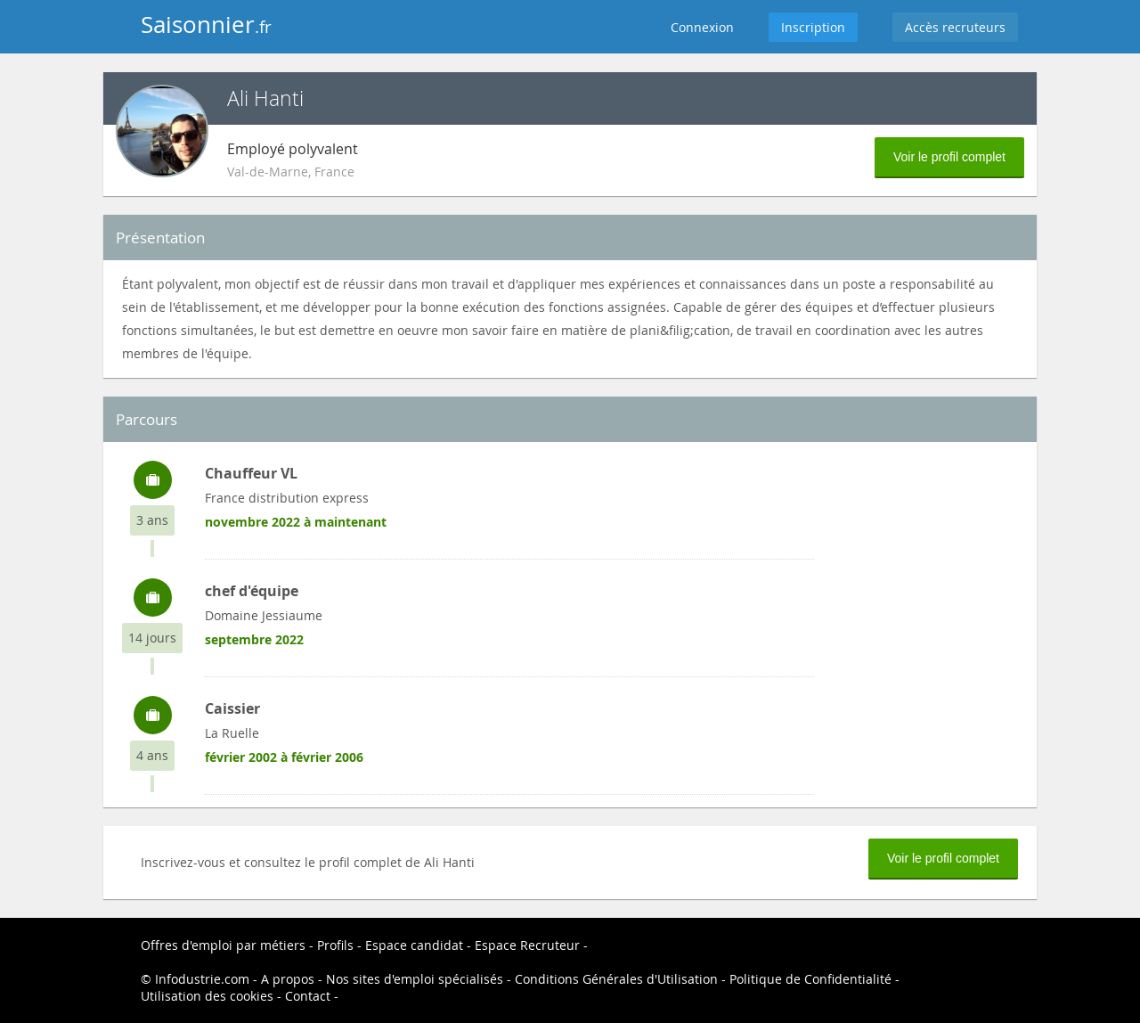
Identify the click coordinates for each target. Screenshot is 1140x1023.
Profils (335, 945)
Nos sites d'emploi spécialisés (414, 978)
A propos (287, 978)
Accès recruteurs (955, 27)
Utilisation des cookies (207, 995)
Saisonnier (206, 24)
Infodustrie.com (202, 978)
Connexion (702, 27)
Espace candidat (414, 945)
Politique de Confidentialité (810, 978)
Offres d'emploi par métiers (223, 945)
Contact (307, 995)
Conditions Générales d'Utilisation (616, 978)
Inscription (813, 27)
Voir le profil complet (949, 157)
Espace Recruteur (527, 945)
